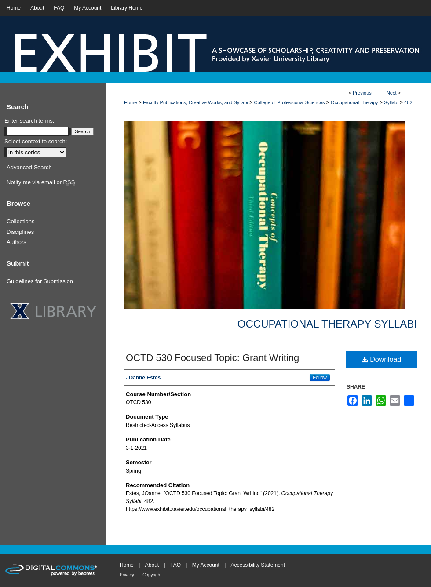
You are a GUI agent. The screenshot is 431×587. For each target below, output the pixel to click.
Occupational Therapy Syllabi (327, 324)
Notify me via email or (41, 182)
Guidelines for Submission (40, 281)
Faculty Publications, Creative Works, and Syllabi (195, 102)
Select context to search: (35, 141)
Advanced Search (29, 167)
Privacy (127, 574)
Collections (21, 221)
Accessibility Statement (258, 565)
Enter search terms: (29, 120)
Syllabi (391, 102)
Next (392, 92)
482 (408, 102)
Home (130, 102)
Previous (362, 92)
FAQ (175, 565)
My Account (205, 565)
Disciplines (20, 232)
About (152, 565)
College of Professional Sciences (289, 102)
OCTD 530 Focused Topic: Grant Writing (212, 357)
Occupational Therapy (354, 102)
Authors (16, 242)
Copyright (151, 574)
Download (382, 359)
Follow (320, 377)
